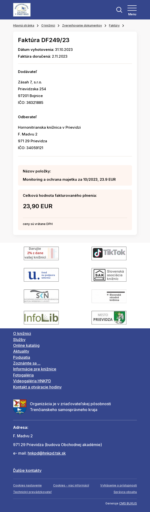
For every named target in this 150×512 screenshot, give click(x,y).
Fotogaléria (23, 375)
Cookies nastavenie (27, 485)
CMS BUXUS (128, 503)
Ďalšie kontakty (27, 470)
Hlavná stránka (23, 25)
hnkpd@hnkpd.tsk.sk (47, 453)
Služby (19, 339)
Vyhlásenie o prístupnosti (118, 485)
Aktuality (21, 351)
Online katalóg (26, 345)
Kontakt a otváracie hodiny (37, 387)
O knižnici (48, 25)
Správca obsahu (125, 492)
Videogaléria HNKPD (32, 380)
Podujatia (21, 357)
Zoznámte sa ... (27, 363)
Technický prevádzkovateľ (32, 492)
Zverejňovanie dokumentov (82, 25)
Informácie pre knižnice (34, 369)
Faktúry (114, 25)
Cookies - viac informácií (71, 485)
